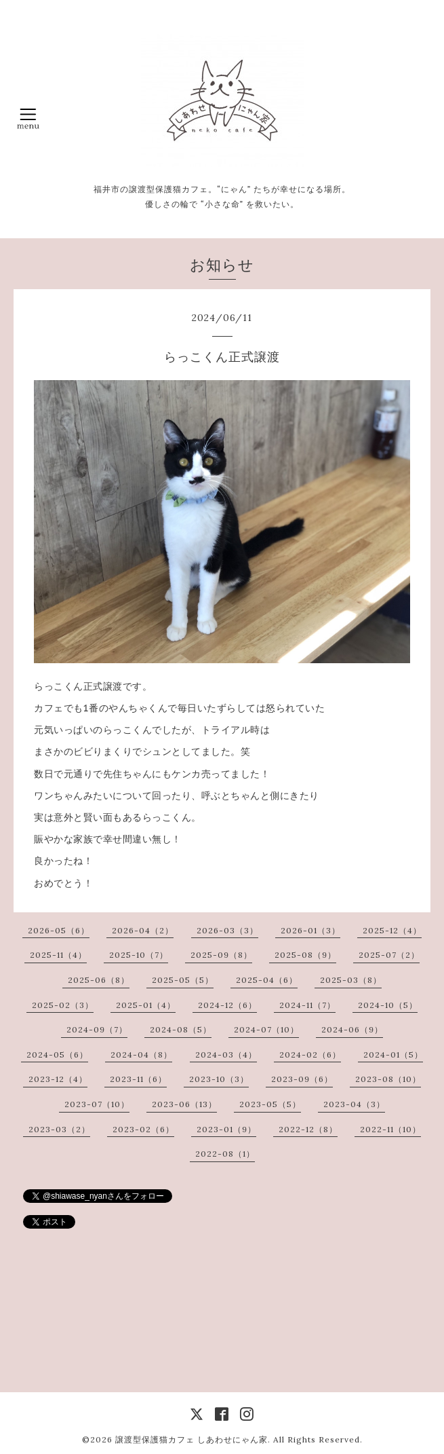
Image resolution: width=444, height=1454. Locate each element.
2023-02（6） (143, 1129)
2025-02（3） (63, 1005)
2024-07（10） (266, 1029)
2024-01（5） (393, 1054)
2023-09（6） (302, 1079)
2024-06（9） (352, 1029)
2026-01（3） (310, 930)
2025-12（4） (392, 930)
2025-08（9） (305, 955)
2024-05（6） (57, 1054)
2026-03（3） (227, 930)
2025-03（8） (351, 980)
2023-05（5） (270, 1104)
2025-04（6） (267, 980)
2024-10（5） (388, 1005)
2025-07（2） (389, 955)
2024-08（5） (180, 1029)
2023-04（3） (354, 1104)
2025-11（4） (58, 955)
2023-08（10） (388, 1079)
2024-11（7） (307, 1005)
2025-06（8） (98, 980)
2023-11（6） (138, 1079)
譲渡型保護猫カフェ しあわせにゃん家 (191, 1439)
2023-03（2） (59, 1129)
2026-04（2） (143, 930)
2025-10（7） (138, 955)
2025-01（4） (146, 1005)
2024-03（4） (226, 1054)
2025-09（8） (221, 955)
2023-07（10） (96, 1104)
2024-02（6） (310, 1054)
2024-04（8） (141, 1054)
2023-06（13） (184, 1104)
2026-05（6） (58, 930)
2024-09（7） (96, 1029)
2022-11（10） (390, 1129)
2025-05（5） (183, 980)
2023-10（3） (219, 1079)
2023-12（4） (57, 1079)
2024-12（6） (227, 1005)
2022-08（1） (225, 1154)
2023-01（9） (226, 1129)
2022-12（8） (308, 1129)
